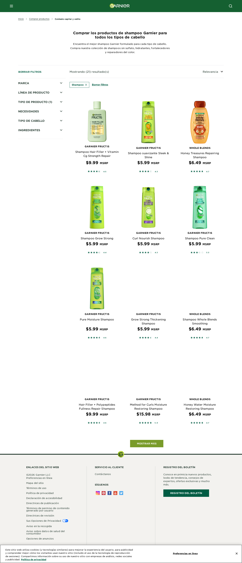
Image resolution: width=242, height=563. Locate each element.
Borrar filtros (29, 71)
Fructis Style (30, 95)
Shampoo (79, 84)
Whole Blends (31, 101)
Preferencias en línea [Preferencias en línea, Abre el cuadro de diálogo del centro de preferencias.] (185, 553)
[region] (121, 554)
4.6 (105, 337)
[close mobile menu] (11, 6)
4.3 (156, 171)
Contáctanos (103, 473)
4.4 (105, 252)
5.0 (156, 423)
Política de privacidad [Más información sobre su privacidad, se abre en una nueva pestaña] (33, 559)
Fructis (27, 89)
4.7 (207, 171)
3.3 (207, 252)
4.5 (105, 171)
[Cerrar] (236, 553)
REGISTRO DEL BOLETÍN (186, 493)
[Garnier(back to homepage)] (120, 6)
